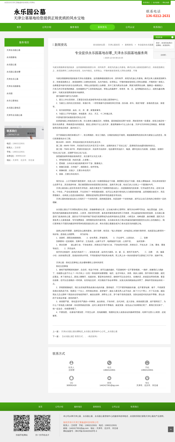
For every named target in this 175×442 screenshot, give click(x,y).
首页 (19, 27)
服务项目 (74, 27)
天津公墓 (117, 184)
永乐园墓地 (11, 57)
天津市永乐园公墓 (14, 115)
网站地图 (166, 2)
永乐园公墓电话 (13, 108)
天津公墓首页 (114, 45)
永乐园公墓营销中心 (109, 99)
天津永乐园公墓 (13, 50)
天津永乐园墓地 (13, 86)
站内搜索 (156, 2)
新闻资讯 (102, 27)
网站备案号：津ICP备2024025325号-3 (80, 431)
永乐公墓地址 (12, 100)
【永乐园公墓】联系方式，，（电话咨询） (80, 336)
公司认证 (130, 27)
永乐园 (9, 93)
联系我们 (146, 2)
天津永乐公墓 (12, 79)
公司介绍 (46, 27)
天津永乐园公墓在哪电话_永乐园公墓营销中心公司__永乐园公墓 (89, 331)
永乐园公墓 (11, 64)
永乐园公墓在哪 (13, 72)
